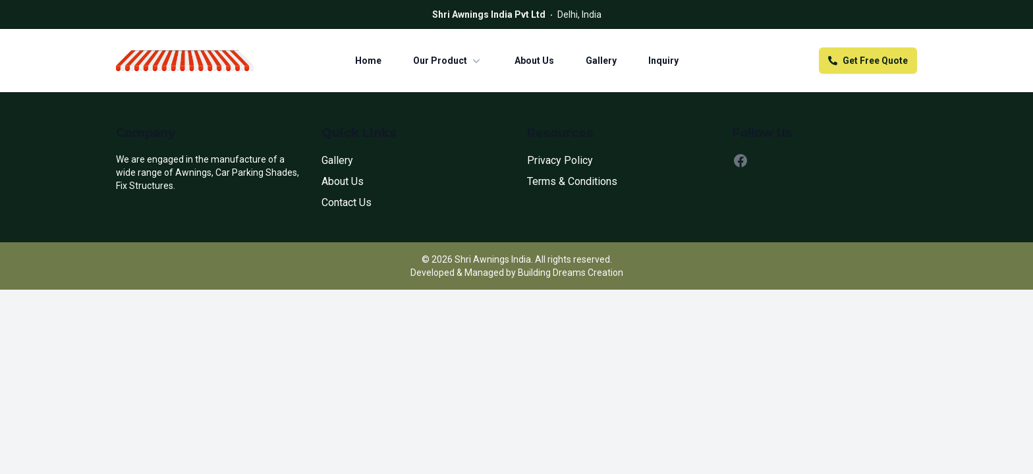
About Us (534, 60)
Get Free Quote (868, 60)
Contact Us (346, 202)
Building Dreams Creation (570, 272)
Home (368, 60)
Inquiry (663, 60)
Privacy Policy (560, 160)
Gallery (601, 60)
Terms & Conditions (572, 181)
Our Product (448, 60)
